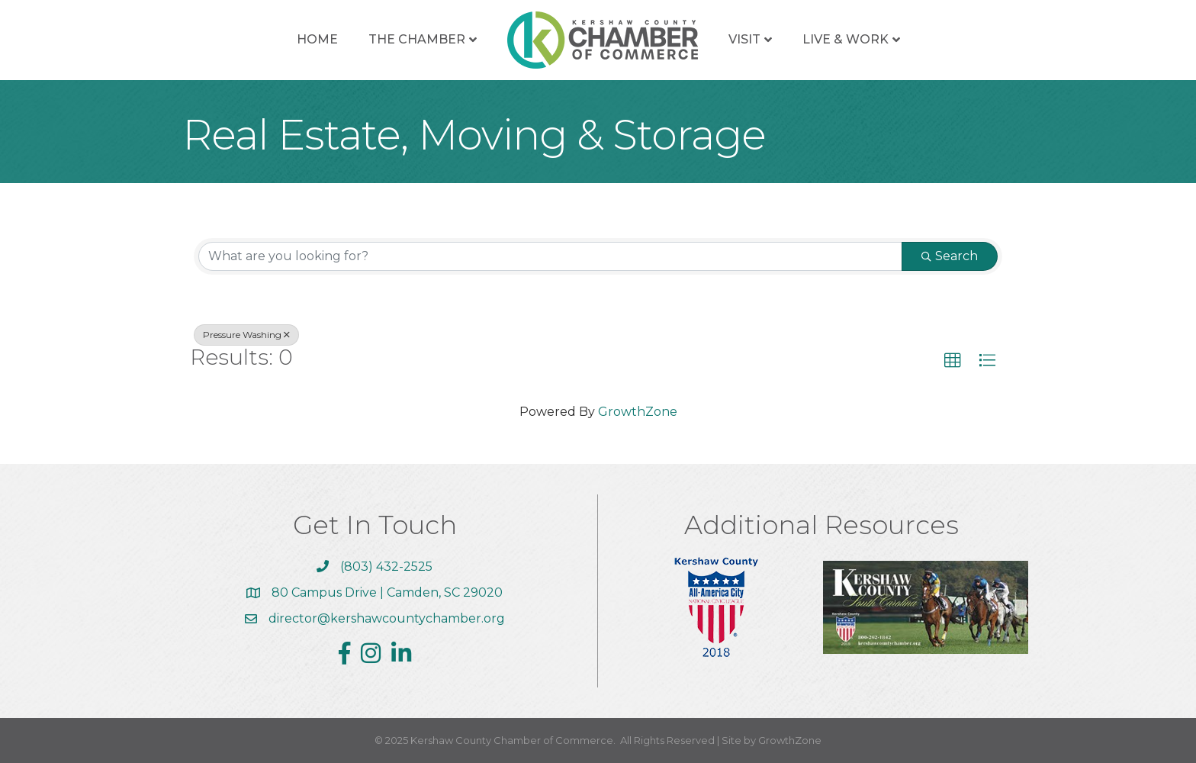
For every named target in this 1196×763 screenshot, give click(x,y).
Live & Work (845, 39)
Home (317, 39)
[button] (952, 361)
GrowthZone (637, 411)
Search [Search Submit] (949, 256)
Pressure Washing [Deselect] (246, 334)
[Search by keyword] (550, 256)
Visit (744, 39)
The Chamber (416, 39)
